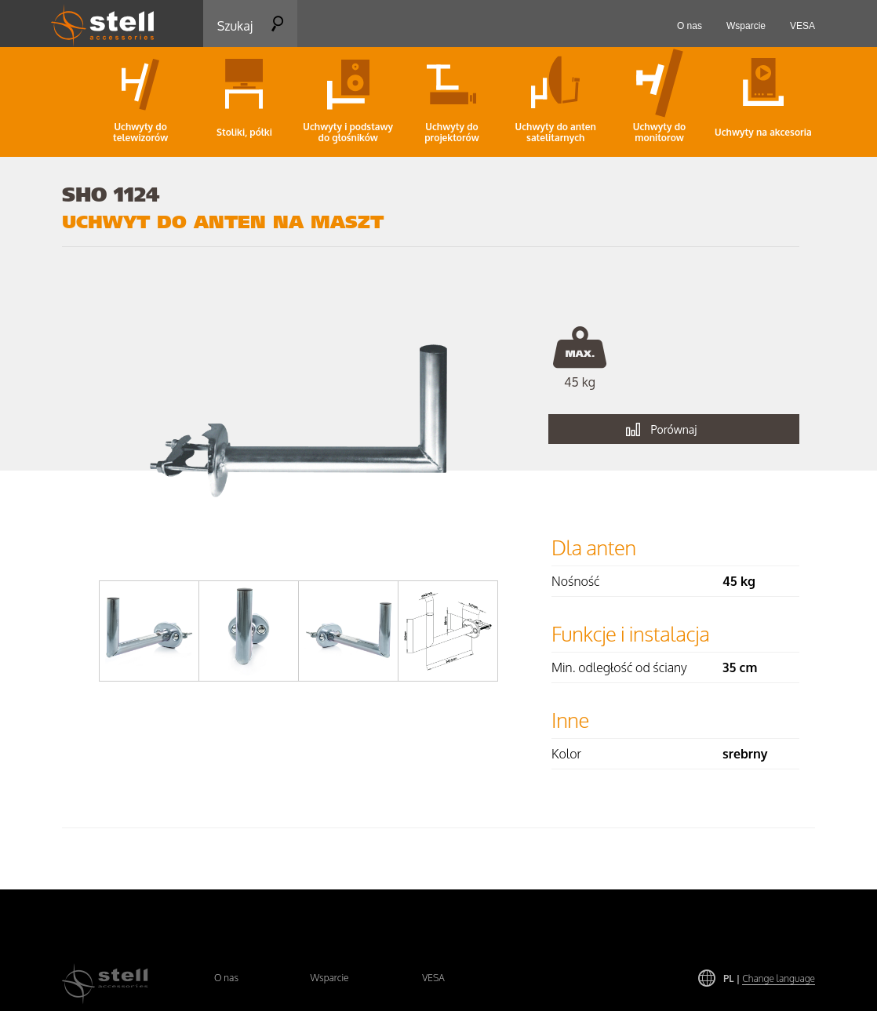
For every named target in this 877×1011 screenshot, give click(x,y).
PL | (769, 978)
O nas (226, 978)
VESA (433, 978)
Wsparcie (329, 978)
